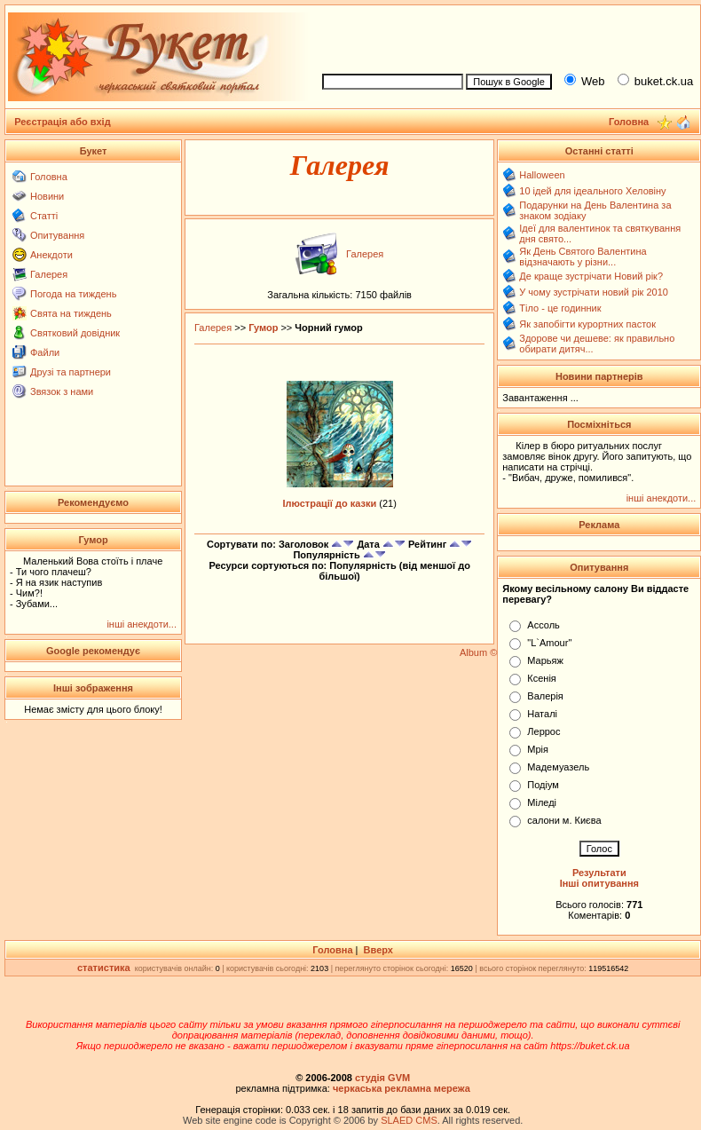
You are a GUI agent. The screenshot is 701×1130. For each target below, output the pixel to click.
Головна (48, 176)
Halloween (541, 175)
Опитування (57, 235)
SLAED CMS (409, 1120)
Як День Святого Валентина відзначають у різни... (582, 256)
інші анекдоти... (141, 624)
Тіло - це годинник (560, 308)
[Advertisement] (94, 441)
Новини (47, 196)
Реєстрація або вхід (62, 121)
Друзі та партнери (70, 372)
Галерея (48, 274)
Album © (478, 652)
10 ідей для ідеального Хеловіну (592, 191)
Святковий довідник (75, 333)
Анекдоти (51, 254)
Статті (44, 215)
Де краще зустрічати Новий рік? (591, 276)
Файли (44, 352)
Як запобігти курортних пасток (587, 324)
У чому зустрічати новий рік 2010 (593, 292)
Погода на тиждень (73, 293)
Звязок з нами (61, 391)
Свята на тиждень (71, 313)
